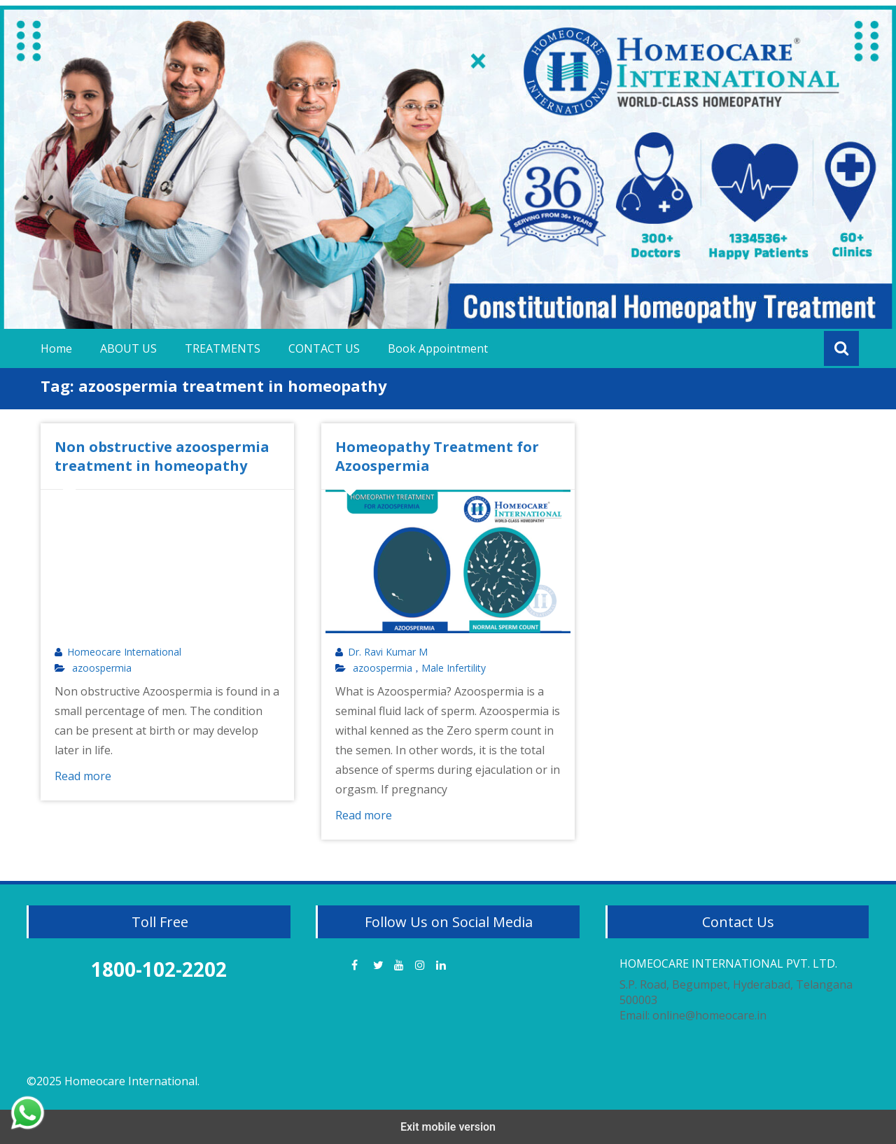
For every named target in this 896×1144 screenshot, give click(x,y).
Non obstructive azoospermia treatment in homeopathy (162, 456)
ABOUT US (128, 348)
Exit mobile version (448, 1127)
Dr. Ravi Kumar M (388, 652)
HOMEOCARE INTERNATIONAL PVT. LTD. (728, 963)
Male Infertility (453, 668)
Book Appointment (438, 348)
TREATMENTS (222, 348)
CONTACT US (324, 348)
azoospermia (102, 668)
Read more (83, 776)
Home (56, 348)
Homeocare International (124, 652)
